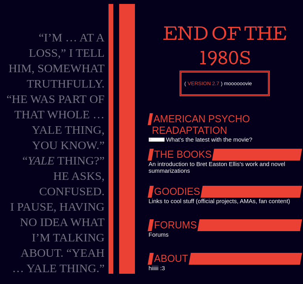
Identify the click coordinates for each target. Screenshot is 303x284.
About (171, 258)
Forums (175, 224)
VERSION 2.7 (203, 83)
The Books (183, 154)
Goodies (177, 191)
